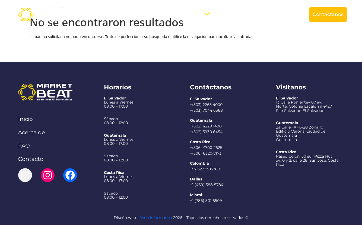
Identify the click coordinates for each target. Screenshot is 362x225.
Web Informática (156, 217)
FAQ (24, 145)
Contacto (30, 159)
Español (283, 14)
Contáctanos (328, 14)
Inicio (25, 119)
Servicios (190, 14)
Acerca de (161, 14)
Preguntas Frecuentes (241, 14)
